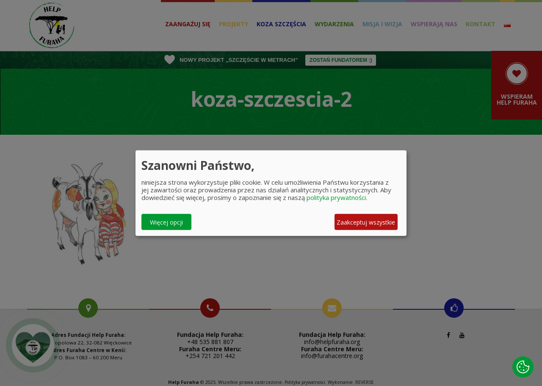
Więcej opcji (166, 222)
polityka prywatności (336, 197)
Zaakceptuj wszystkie (366, 222)
